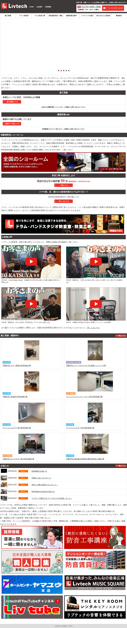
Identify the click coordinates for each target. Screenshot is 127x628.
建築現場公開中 (71, 16)
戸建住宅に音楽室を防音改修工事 (15, 397)
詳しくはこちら (93, 328)
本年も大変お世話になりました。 (44, 485)
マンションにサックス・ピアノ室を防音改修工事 (84, 397)
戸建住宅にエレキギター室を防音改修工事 (18, 459)
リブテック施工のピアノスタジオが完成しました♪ (51, 498)
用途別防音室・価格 (55, 16)
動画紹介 (119, 16)
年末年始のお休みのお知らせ (43, 492)
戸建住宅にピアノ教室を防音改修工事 (17, 365)
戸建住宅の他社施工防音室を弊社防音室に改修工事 (85, 459)
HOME (31, 7)
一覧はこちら (121, 335)
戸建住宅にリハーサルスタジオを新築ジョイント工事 (86, 365)
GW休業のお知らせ (39, 471)
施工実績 (8, 16)
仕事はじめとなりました (41, 478)
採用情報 (48, 7)
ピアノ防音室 (23, 16)
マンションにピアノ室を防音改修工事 (17, 428)
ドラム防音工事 (39, 16)
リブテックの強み (87, 16)
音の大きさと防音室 (103, 16)
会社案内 (39, 7)
